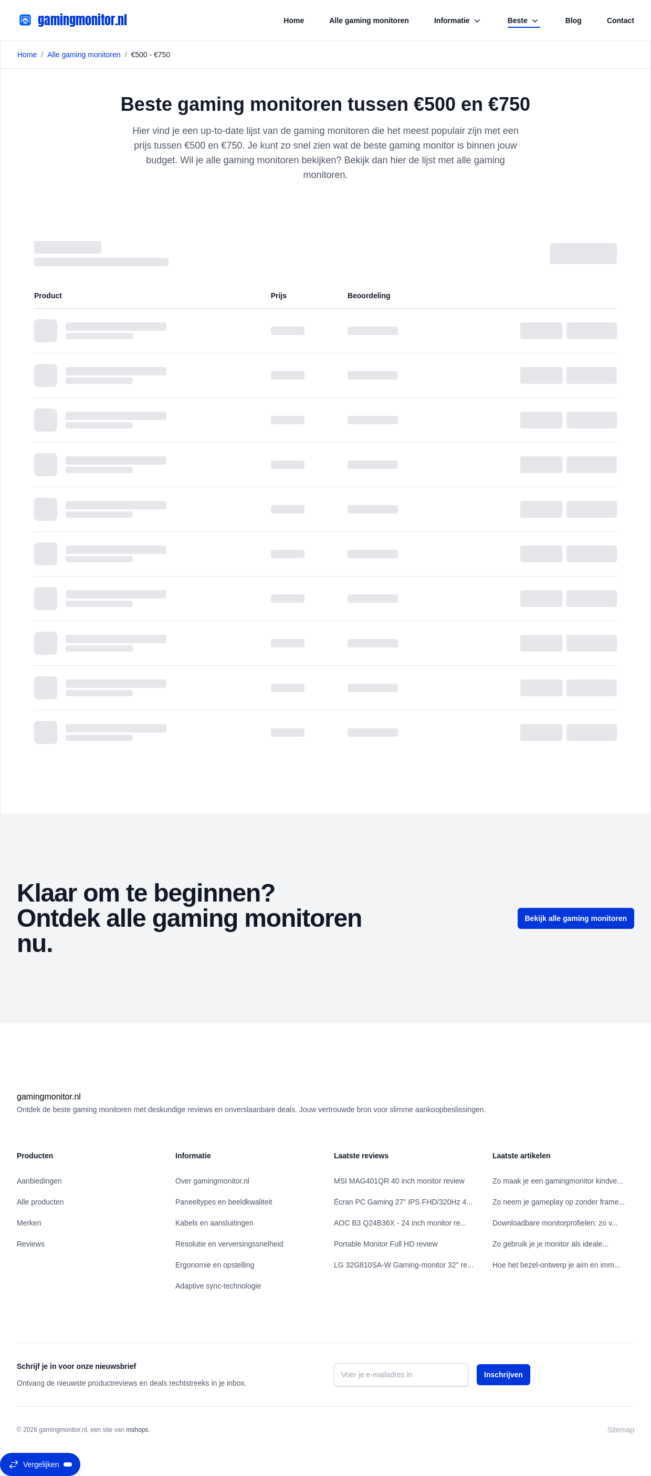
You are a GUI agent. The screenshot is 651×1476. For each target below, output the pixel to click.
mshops (137, 1429)
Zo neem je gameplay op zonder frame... (558, 1202)
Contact (620, 20)
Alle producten (40, 1202)
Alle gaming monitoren (369, 20)
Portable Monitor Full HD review (386, 1244)
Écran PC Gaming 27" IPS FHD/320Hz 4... (403, 1202)
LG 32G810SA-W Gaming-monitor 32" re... (404, 1265)
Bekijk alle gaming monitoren (576, 918)
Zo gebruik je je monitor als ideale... (550, 1244)
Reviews (31, 1244)
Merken (29, 1223)
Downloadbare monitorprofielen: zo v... (555, 1223)
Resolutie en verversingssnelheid (229, 1244)
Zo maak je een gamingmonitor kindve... (557, 1181)
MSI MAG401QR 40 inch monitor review (399, 1181)
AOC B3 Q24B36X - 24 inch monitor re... (400, 1223)
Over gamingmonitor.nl (212, 1181)
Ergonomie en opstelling (214, 1265)
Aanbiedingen (39, 1181)
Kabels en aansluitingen (214, 1223)
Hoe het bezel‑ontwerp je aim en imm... (556, 1265)
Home (294, 20)
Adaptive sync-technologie (218, 1286)
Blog (573, 20)
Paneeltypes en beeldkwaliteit (223, 1202)
